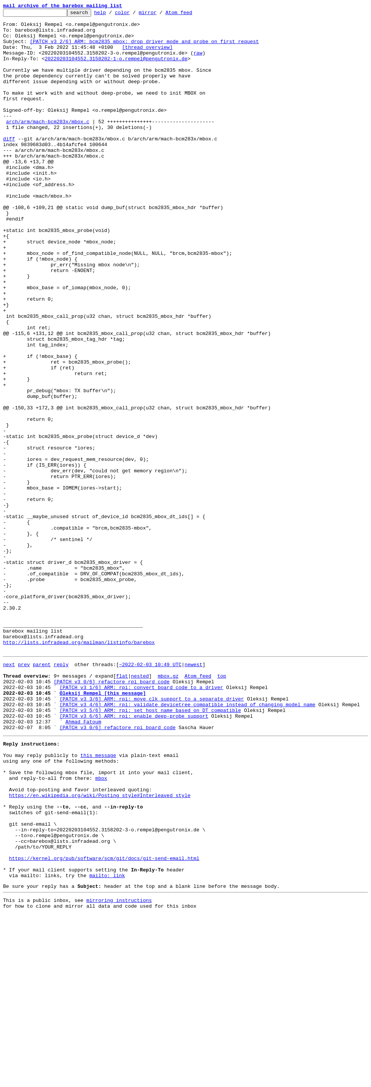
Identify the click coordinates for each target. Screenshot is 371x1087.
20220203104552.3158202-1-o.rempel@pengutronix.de (116, 68)
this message (98, 900)
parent (42, 793)
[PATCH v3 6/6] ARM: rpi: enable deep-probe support (133, 855)
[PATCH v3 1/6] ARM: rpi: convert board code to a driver (141, 821)
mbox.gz (168, 807)
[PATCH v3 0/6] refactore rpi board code (112, 814)
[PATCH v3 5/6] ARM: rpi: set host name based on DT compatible (150, 848)
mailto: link (107, 1044)
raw (197, 61)
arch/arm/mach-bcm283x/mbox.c (47, 144)
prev (24, 793)
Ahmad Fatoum (83, 862)
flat (122, 807)
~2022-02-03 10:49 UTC (150, 793)
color (134, 14)
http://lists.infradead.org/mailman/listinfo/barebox (79, 769)
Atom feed (190, 14)
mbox (101, 927)
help (112, 14)
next (9, 793)
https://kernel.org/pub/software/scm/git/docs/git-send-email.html (104, 1024)
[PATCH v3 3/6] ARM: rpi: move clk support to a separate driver (151, 834)
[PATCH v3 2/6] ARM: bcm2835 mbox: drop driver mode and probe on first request (144, 48)
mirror (160, 14)
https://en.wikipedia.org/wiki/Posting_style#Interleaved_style (100, 948)
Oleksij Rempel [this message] (102, 828)
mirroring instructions (119, 1071)
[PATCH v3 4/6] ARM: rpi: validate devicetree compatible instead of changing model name (187, 841)
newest (193, 793)
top (221, 807)
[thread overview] (147, 55)
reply (61, 793)
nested (140, 807)
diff (9, 164)
